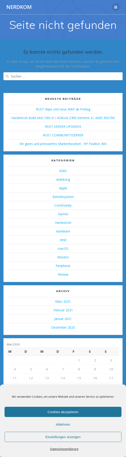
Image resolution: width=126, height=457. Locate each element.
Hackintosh (63, 222)
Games (63, 214)
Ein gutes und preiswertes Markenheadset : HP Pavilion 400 (63, 144)
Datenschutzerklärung (64, 449)
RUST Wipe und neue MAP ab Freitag (63, 109)
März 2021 (63, 301)
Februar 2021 (63, 310)
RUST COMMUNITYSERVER (63, 135)
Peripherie (63, 266)
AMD (63, 171)
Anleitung (63, 179)
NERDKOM (19, 7)
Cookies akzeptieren (63, 412)
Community (63, 205)
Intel (63, 240)
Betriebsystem (63, 197)
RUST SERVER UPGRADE (63, 126)
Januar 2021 (63, 319)
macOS (63, 248)
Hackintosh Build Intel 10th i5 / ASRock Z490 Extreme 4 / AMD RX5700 (63, 118)
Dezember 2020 (63, 327)
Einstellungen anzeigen (63, 437)
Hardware (63, 231)
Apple (63, 188)
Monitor (63, 257)
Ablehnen (63, 424)
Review (63, 274)
